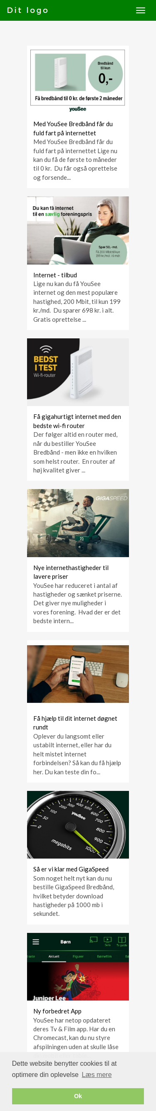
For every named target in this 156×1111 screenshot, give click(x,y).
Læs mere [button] (97, 1074)
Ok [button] (78, 1096)
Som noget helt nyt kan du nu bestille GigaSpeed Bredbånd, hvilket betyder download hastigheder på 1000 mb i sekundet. (73, 896)
